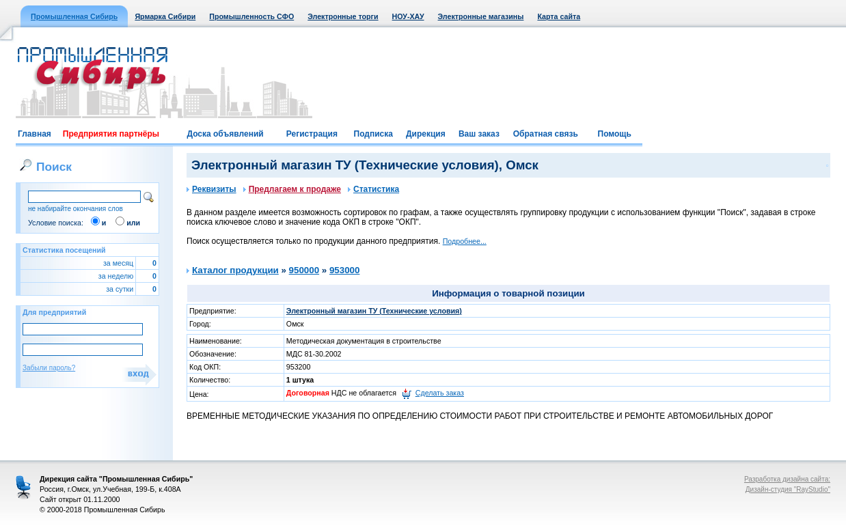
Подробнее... (465, 241)
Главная (34, 134)
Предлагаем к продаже (292, 189)
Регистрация (312, 134)
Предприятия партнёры (111, 134)
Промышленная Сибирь (74, 16)
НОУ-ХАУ (408, 16)
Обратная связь (545, 134)
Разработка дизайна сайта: (787, 479)
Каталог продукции (235, 270)
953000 (344, 270)
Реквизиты (211, 189)
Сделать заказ (439, 393)
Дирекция (426, 134)
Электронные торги (343, 16)
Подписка (373, 134)
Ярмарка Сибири (165, 16)
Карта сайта (558, 16)
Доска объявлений (225, 134)
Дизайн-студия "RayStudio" (788, 489)
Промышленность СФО (251, 16)
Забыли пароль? (49, 368)
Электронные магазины (481, 16)
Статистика (373, 189)
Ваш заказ (479, 134)
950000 (304, 270)
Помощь (614, 134)
